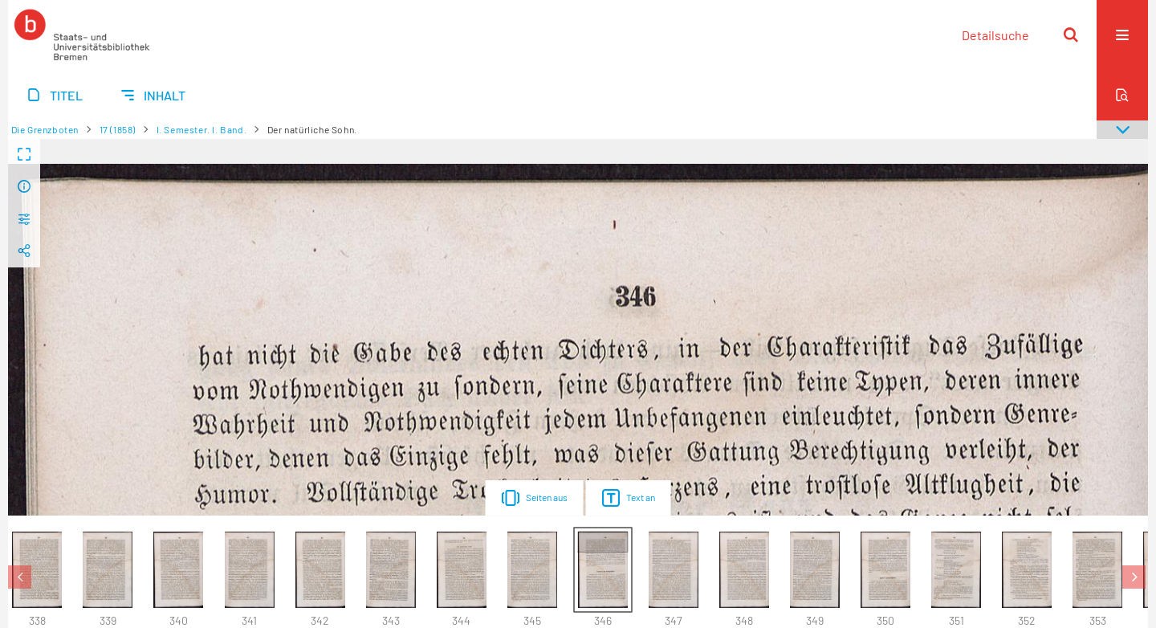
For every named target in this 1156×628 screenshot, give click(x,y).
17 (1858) (118, 129)
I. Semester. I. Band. (202, 129)
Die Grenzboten (45, 129)
